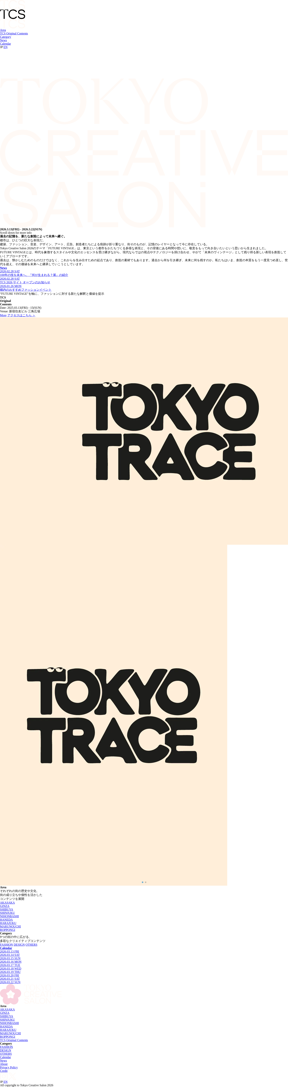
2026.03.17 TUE (10, 965)
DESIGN (19, 944)
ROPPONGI (7, 929)
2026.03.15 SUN (10, 958)
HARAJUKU (8, 923)
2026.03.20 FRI (9, 975)
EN (6, 47)
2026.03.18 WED (10, 968)
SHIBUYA (6, 909)
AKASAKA (7, 902)
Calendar (5, 43)
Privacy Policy (9, 1067)
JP (1, 47)
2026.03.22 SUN (10, 982)
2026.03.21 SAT (10, 978)
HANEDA (6, 919)
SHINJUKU (7, 912)
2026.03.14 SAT (10, 954)
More (3, 315)
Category (5, 36)
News (3, 40)
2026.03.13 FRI (9, 951)
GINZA (4, 906)
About (4, 1064)
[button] (142, 882)
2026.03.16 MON (10, 961)
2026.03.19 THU (10, 972)
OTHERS (31, 944)
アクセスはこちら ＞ (21, 315)
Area (3, 30)
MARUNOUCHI (10, 926)
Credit (4, 1070)
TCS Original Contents (14, 33)
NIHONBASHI (9, 916)
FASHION (6, 944)
